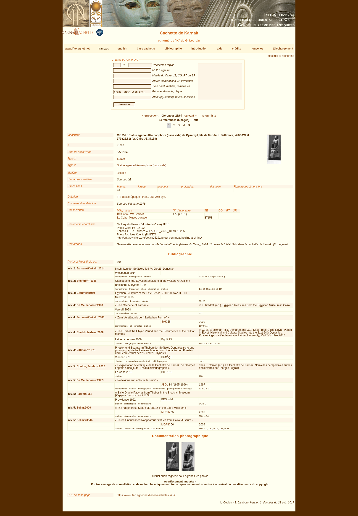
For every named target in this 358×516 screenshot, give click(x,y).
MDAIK (165, 413)
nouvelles (257, 48)
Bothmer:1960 (85, 294)
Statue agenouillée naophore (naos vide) (141, 167)
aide (219, 48)
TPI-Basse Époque (128, 198)
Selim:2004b (84, 422)
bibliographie (173, 48)
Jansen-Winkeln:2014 (90, 270)
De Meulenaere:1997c (90, 382)
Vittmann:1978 (85, 352)
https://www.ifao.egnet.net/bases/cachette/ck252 (146, 497)
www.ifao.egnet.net (77, 48)
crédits (236, 48)
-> (190, 117)
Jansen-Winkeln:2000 (90, 319)
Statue (121, 160)
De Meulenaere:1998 (89, 307)
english (122, 48)
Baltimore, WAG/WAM (130, 215)
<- (150, 117)
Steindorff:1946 (86, 282)
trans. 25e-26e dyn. (154, 198)
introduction (199, 48)
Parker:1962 (84, 395)
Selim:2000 (83, 409)
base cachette (146, 48)
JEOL (164, 386)
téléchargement (283, 48)
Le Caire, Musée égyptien (132, 219)
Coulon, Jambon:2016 (90, 368)
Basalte (121, 174)
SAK (164, 323)
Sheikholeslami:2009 (89, 334)
